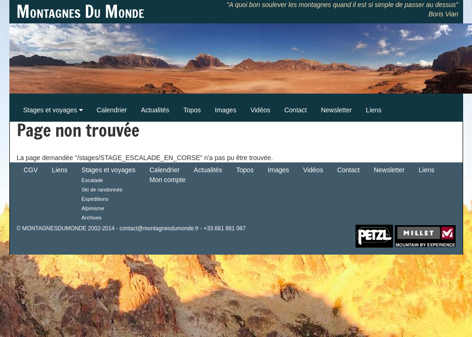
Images (225, 110)
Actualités (155, 110)
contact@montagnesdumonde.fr (158, 228)
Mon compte (168, 179)
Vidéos (260, 110)
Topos (192, 110)
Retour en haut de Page (324, 235)
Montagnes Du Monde (80, 11)
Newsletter (336, 110)
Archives (91, 217)
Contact (295, 110)
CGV (31, 170)
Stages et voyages (53, 110)
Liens (373, 110)
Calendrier (112, 110)
